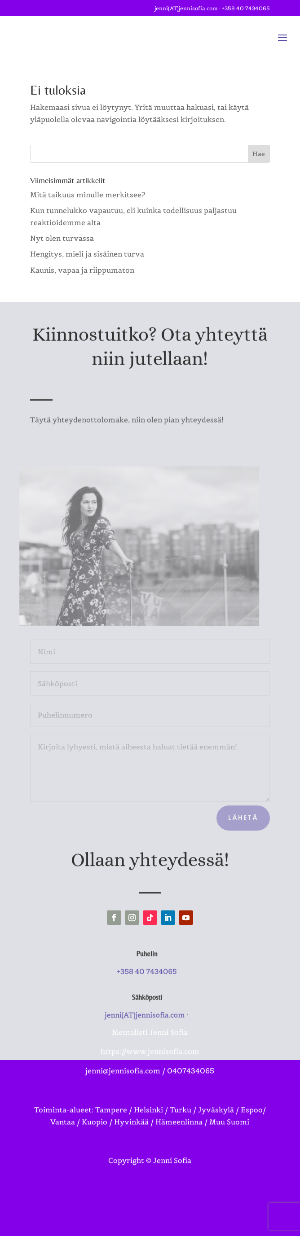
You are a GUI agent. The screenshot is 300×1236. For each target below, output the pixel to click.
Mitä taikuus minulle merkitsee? (87, 194)
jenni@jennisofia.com (122, 1045)
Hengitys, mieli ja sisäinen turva (87, 253)
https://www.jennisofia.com (150, 1026)
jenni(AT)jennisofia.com (186, 7)
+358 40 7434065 (246, 7)
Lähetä (243, 817)
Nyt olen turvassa (62, 238)
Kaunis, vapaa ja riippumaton (82, 269)
